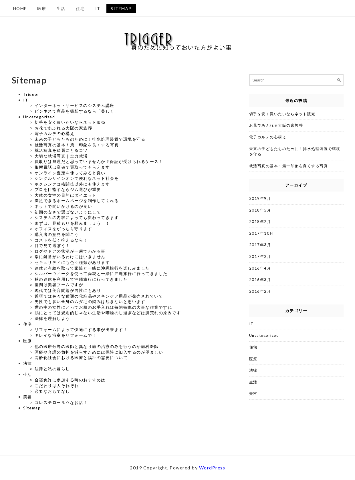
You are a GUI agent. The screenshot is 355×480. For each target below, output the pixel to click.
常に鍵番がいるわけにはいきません (70, 256)
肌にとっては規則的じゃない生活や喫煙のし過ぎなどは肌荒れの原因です (108, 312)
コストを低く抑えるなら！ (61, 240)
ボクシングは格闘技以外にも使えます (72, 184)
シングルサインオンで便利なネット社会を (77, 178)
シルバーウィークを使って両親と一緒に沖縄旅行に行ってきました (101, 273)
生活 (61, 8)
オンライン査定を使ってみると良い (70, 172)
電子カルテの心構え (55, 133)
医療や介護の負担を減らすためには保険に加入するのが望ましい (99, 352)
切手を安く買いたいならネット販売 (70, 122)
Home (20, 8)
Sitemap (121, 8)
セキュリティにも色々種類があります (72, 262)
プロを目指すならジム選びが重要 (68, 189)
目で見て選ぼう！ (52, 245)
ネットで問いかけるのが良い (63, 206)
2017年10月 (261, 233)
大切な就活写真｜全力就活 (61, 156)
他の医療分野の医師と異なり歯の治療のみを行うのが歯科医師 (97, 346)
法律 (27, 363)
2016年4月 (260, 268)
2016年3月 (260, 279)
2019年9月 (260, 198)
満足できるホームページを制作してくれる (77, 200)
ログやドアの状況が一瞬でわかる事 (70, 251)
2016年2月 (260, 291)
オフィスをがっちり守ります (63, 228)
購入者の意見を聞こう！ (59, 234)
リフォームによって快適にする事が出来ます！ (81, 329)
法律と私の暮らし (52, 368)
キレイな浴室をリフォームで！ (66, 335)
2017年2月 (260, 256)
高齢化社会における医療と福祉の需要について (81, 357)
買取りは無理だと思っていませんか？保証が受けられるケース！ (99, 161)
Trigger (31, 94)
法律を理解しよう (52, 318)
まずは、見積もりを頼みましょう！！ (72, 223)
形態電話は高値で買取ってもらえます (72, 167)
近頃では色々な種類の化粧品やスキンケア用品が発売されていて (99, 296)
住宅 (80, 8)
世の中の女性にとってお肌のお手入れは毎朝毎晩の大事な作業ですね (103, 307)
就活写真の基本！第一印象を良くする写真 (77, 144)
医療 (41, 8)
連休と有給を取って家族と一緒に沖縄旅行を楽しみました (92, 268)
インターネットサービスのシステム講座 (74, 105)
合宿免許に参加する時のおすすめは (70, 379)
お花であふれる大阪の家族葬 (63, 128)
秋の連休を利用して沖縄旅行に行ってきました (81, 279)
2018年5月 (260, 210)
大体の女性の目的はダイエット (66, 195)
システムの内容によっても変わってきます (77, 217)
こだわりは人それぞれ (57, 385)
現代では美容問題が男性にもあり (68, 290)
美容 (27, 396)
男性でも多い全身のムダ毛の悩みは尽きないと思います (90, 301)
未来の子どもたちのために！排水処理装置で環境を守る (90, 139)
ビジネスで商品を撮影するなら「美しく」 (77, 111)
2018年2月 (260, 221)
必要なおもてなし (52, 391)
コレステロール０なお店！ (61, 402)
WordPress (212, 467)
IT (97, 8)
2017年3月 (260, 244)
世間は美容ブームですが (59, 284)
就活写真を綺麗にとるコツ (61, 150)
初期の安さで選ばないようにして (68, 212)
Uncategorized (39, 116)
